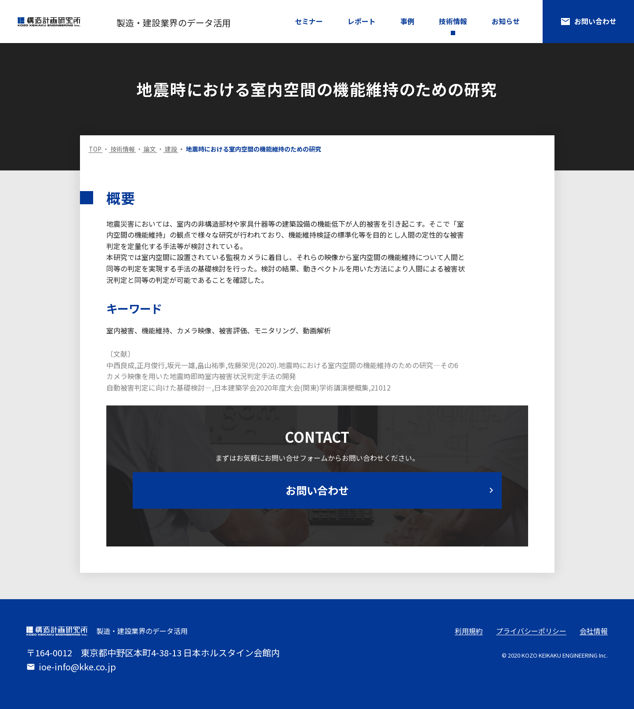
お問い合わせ (588, 21)
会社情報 (594, 631)
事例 (407, 21)
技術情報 (453, 21)
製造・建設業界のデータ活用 (173, 22)
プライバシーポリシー (531, 631)
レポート (362, 21)
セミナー (309, 21)
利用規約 (469, 631)
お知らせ (506, 21)
